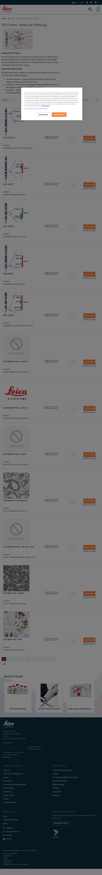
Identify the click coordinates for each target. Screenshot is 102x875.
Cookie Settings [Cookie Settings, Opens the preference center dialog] (43, 114)
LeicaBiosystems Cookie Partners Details (35, 108)
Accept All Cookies (59, 114)
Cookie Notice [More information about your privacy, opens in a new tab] (45, 106)
